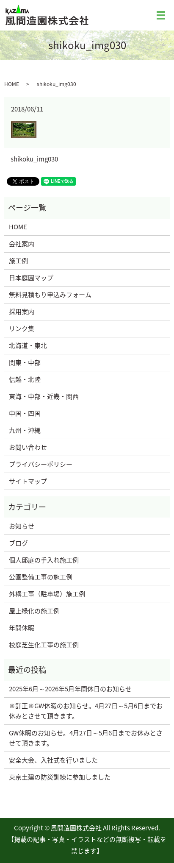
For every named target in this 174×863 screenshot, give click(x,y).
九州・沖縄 (25, 430)
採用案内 (21, 311)
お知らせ (21, 526)
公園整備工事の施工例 (40, 577)
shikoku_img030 (34, 159)
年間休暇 (21, 627)
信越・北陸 (25, 379)
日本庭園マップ (31, 277)
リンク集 (21, 328)
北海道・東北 (28, 345)
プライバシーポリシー (40, 464)
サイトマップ (28, 481)
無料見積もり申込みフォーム (50, 294)
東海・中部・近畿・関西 (44, 396)
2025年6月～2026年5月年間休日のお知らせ (70, 688)
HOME (11, 84)
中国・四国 (25, 413)
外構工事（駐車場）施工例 (47, 594)
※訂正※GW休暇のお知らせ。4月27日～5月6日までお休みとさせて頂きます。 (86, 711)
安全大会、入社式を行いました (53, 760)
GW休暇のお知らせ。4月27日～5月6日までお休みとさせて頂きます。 (86, 738)
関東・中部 (25, 362)
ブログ (18, 543)
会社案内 (21, 243)
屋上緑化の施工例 (34, 610)
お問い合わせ (28, 447)
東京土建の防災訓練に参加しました (59, 777)
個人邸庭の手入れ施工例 (44, 560)
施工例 (18, 260)
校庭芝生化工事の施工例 (44, 644)
